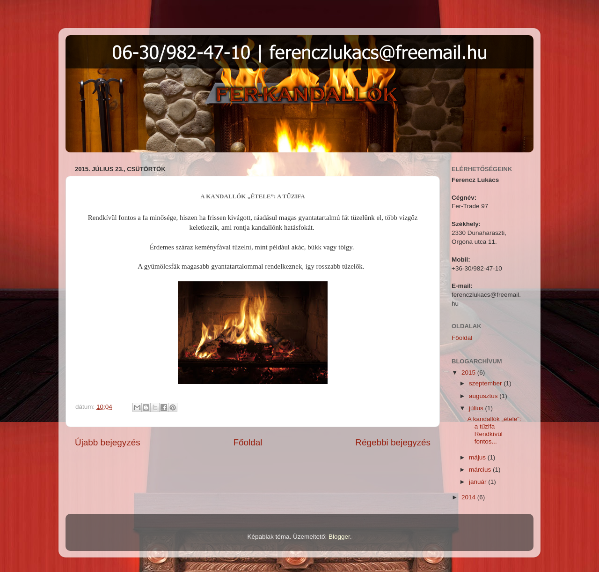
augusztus (484, 395)
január (478, 481)
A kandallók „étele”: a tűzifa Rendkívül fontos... (494, 430)
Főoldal (248, 442)
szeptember (486, 383)
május (478, 457)
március (481, 469)
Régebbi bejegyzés (393, 442)
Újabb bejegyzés (107, 442)
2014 (469, 497)
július (477, 408)
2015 (469, 372)
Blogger (339, 536)
